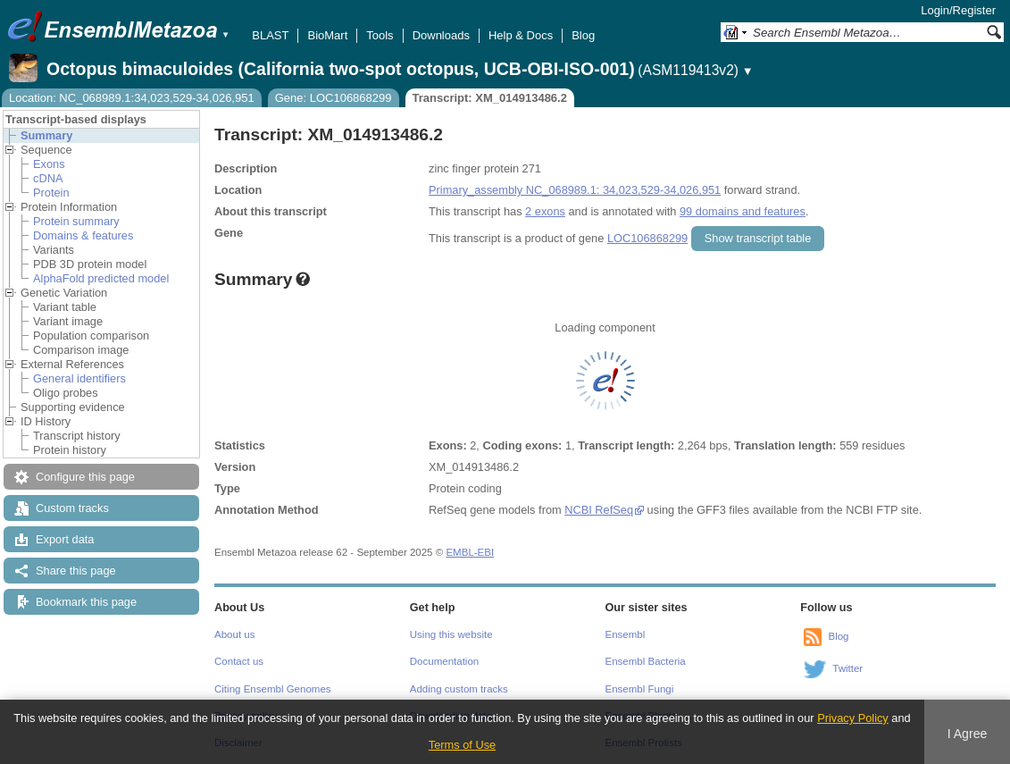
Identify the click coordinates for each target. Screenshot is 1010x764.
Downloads (441, 35)
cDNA (48, 178)
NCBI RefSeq (598, 509)
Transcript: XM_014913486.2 (490, 98)
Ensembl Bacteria (645, 661)
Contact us (238, 661)
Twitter (847, 668)
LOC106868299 (647, 238)
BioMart (327, 35)
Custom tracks (72, 508)
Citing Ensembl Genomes (272, 689)
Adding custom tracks (459, 689)
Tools (379, 35)
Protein (51, 192)
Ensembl (625, 634)
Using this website (451, 634)
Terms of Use (462, 744)
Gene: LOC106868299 (333, 98)
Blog (583, 35)
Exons (49, 164)
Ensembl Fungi (639, 689)
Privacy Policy (853, 718)
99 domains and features (742, 211)
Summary (46, 135)
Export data (65, 539)
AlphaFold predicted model (101, 278)
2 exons (545, 211)
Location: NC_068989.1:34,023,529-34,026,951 (132, 98)
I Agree (967, 733)
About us (234, 634)
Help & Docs (520, 35)
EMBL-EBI (470, 552)
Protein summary (76, 221)
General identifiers (79, 378)
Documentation (444, 661)
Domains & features (83, 235)
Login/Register (958, 10)
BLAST (270, 35)
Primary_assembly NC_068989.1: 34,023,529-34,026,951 (575, 190)
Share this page (76, 570)
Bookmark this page (86, 602)
